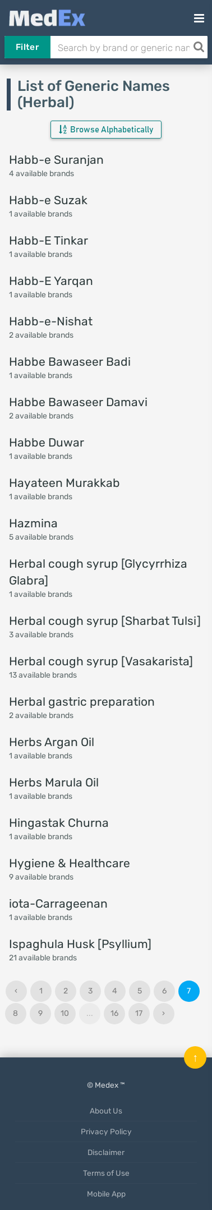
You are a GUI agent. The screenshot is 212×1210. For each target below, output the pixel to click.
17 (138, 1013)
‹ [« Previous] (16, 991)
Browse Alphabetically (106, 129)
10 (65, 1013)
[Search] (199, 47)
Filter (27, 47)
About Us (106, 1110)
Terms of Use (106, 1172)
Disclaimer (106, 1152)
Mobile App (106, 1193)
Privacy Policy (106, 1131)
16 (114, 1013)
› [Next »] (163, 1013)
